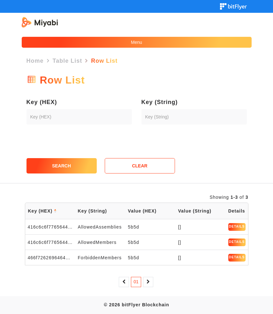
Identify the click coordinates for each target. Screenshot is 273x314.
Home (35, 61)
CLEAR (139, 165)
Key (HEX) (42, 102)
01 (136, 281)
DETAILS (237, 226)
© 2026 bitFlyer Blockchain (136, 304)
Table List (67, 61)
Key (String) (159, 102)
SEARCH (61, 165)
